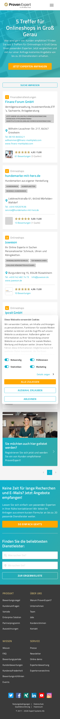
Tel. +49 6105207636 (15, 206)
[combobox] (30, 555)
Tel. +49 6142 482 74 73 (17, 277)
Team (32, 611)
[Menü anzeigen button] (51, 5)
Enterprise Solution (12, 617)
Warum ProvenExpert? (41, 600)
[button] (22, 152)
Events (6, 681)
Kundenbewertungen (13, 664)
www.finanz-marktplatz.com (19, 143)
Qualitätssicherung (22, 706)
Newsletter (35, 653)
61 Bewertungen (23, 156)
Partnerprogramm (11, 622)
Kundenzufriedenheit (13, 670)
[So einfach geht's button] (30, 524)
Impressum (38, 706)
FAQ (4, 653)
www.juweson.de (13, 280)
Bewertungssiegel (11, 600)
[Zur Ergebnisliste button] (30, 575)
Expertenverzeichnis (40, 670)
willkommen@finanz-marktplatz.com (23, 140)
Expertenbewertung (39, 664)
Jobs (32, 617)
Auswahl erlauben (30, 390)
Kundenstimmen (38, 622)
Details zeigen (43, 374)
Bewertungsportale (12, 659)
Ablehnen (30, 399)
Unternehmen (37, 605)
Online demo (36, 659)
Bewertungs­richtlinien (13, 676)
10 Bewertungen (23, 293)
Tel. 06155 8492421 (15, 136)
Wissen (6, 647)
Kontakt (34, 628)
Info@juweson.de (40, 277)
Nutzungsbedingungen (21, 704)
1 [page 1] (49, 472)
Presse (33, 647)
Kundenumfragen (11, 605)
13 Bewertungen (23, 222)
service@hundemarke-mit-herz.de (22, 210)
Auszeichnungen (10, 628)
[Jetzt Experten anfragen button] (30, 66)
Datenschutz (38, 704)
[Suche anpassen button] (30, 85)
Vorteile (6, 611)
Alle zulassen (30, 382)
